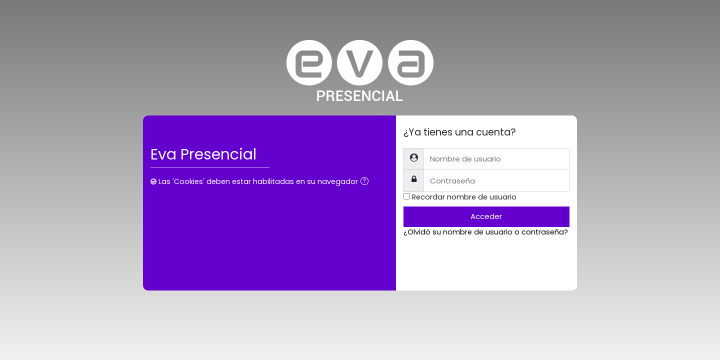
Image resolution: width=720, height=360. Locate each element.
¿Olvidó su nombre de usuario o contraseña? (486, 232)
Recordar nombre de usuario (464, 197)
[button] (366, 182)
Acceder (486, 216)
